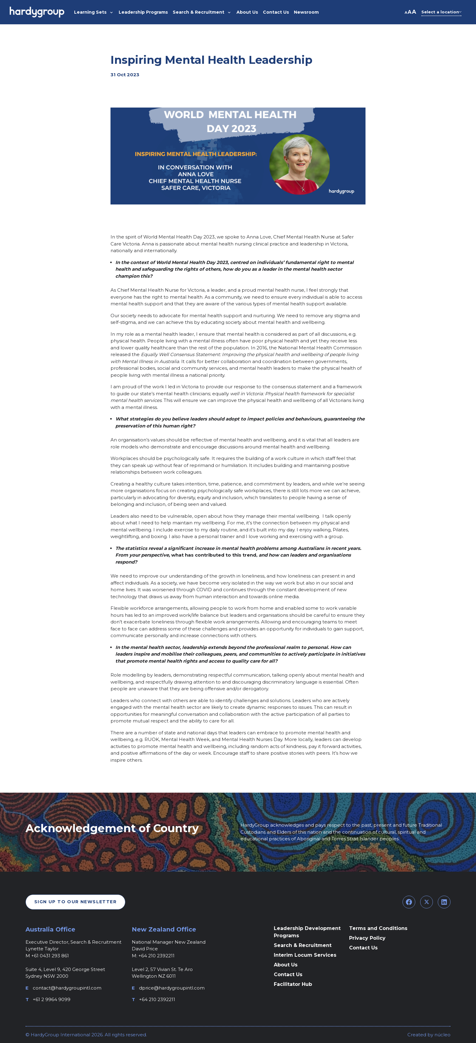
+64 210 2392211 (157, 999)
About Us (286, 965)
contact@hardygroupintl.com (67, 988)
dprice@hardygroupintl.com (172, 988)
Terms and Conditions (378, 928)
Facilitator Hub (293, 984)
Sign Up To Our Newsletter (75, 901)
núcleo (441, 1035)
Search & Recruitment (303, 945)
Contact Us (288, 974)
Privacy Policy (367, 938)
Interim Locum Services (305, 955)
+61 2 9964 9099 (51, 999)
